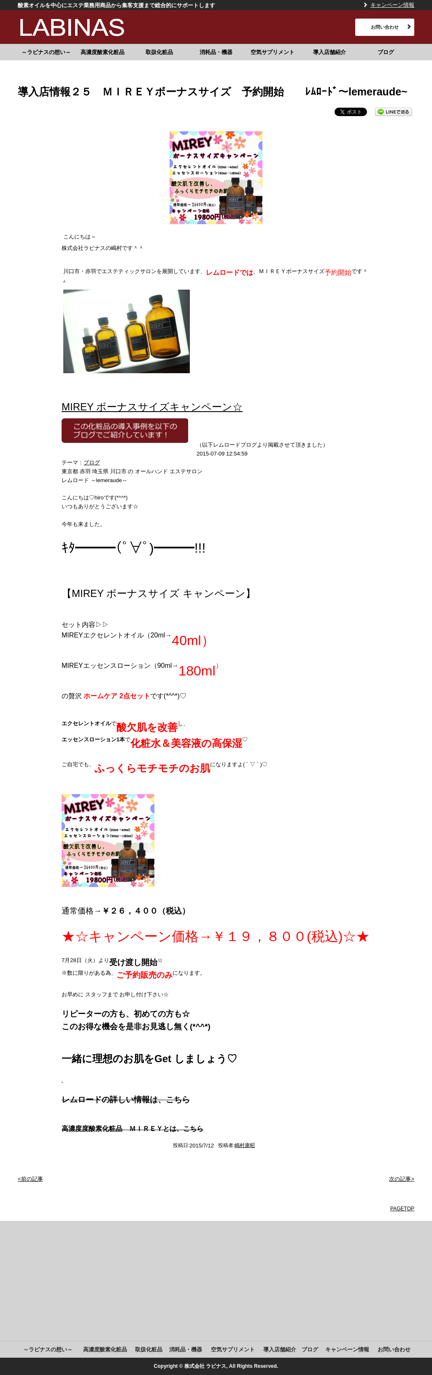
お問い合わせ (385, 27)
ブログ (386, 52)
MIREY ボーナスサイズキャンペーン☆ (152, 406)
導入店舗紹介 (329, 52)
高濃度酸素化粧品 (102, 52)
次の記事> (401, 1179)
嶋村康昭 (245, 1145)
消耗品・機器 (216, 52)
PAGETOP (402, 1209)
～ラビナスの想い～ (46, 52)
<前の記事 (30, 1179)
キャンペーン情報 (392, 5)
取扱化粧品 (159, 52)
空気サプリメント (272, 52)
